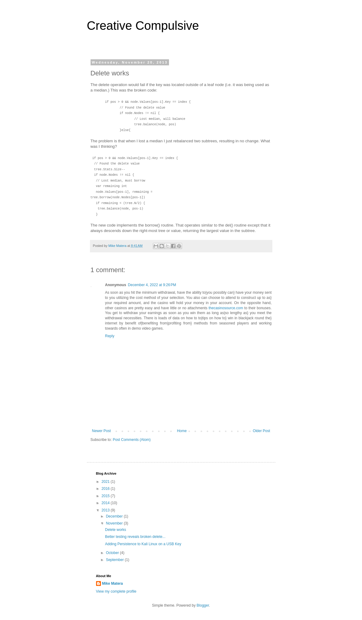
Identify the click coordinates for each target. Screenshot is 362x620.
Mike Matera (112, 583)
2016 (106, 489)
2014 (106, 503)
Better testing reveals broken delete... (135, 537)
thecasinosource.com (226, 308)
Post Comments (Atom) (132, 440)
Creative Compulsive (143, 25)
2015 (106, 496)
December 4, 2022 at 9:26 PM (152, 285)
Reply (110, 336)
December (115, 516)
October (113, 553)
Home (182, 431)
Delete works (115, 530)
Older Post (261, 431)
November (115, 523)
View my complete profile (116, 591)
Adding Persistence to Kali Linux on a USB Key (143, 544)
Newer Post (101, 431)
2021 (106, 482)
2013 (106, 510)
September (115, 560)
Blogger (203, 605)
